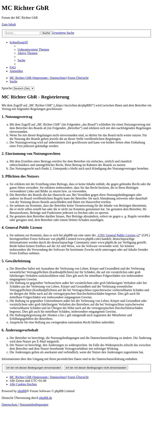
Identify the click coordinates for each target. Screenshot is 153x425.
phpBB (22, 391)
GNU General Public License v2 (118, 235)
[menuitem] (33, 49)
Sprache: (7, 88)
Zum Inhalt (9, 24)
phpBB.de (45, 397)
